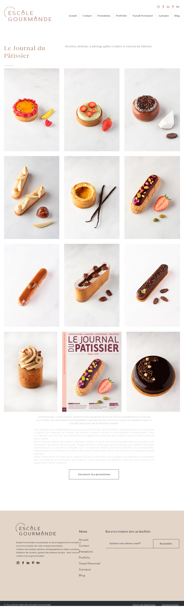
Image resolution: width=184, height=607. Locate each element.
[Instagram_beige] (158, 7)
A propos (85, 569)
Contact (84, 545)
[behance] (38, 563)
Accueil (83, 539)
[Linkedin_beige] (168, 7)
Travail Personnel (89, 563)
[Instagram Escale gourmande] (18, 563)
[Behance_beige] (178, 7)
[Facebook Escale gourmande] (23, 563)
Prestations (86, 551)
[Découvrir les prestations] (94, 474)
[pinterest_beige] (173, 7)
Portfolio (84, 557)
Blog (82, 575)
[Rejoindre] (166, 543)
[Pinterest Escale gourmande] (33, 563)
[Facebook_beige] (163, 7)
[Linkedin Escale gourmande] (28, 563)
